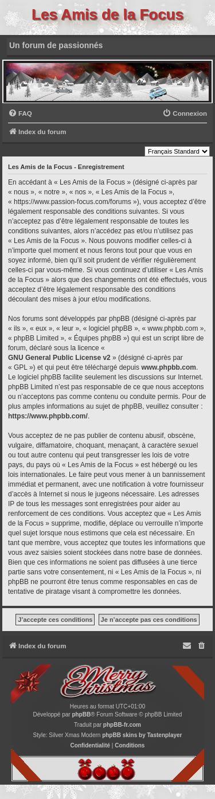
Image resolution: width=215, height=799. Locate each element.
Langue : (129, 150)
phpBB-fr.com (122, 725)
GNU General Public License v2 (59, 358)
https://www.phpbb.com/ (48, 416)
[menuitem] (20, 114)
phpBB (81, 714)
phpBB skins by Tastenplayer (142, 735)
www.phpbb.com (168, 367)
